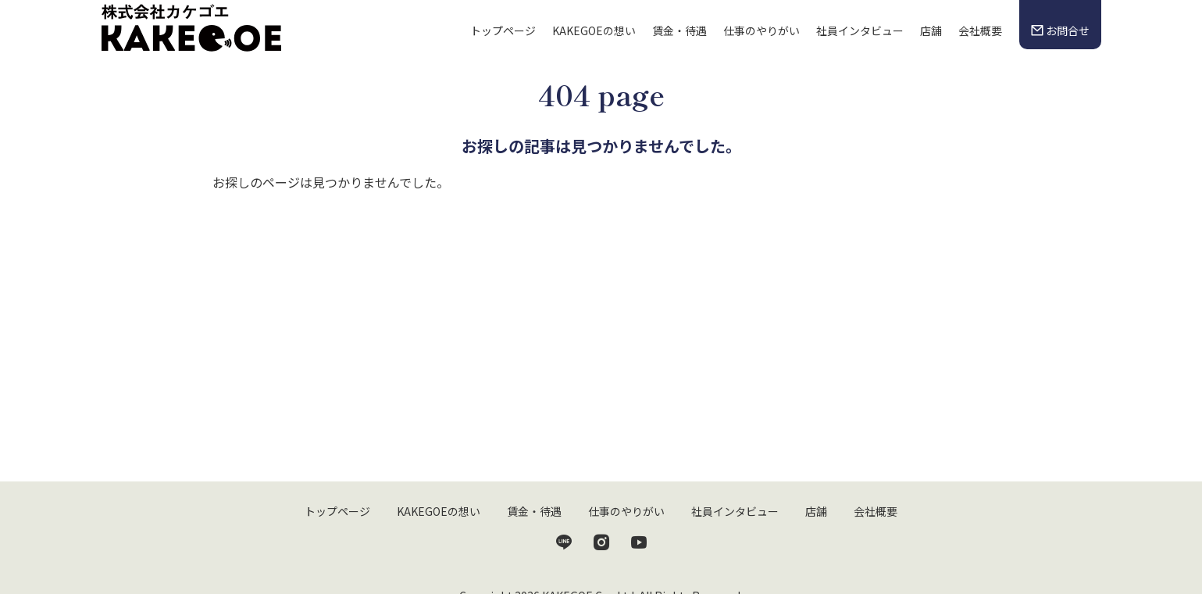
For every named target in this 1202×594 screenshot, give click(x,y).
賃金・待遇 (679, 30)
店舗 (931, 30)
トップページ (503, 30)
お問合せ (1060, 30)
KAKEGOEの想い (594, 30)
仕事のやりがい (761, 30)
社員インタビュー (860, 30)
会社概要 (980, 30)
